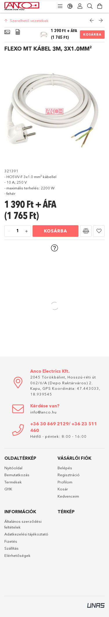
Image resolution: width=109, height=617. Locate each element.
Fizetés (10, 541)
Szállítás (11, 548)
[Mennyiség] (17, 231)
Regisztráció (69, 474)
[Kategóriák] (60, 6)
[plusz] (26, 231)
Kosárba (92, 34)
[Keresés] (90, 6)
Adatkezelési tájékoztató (26, 534)
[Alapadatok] (7, 32)
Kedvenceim (68, 496)
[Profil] (80, 6)
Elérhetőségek (17, 555)
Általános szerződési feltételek (23, 524)
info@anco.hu (43, 412)
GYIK (8, 489)
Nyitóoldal (13, 467)
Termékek (13, 482)
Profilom (65, 482)
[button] (86, 231)
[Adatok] (18, 32)
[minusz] (9, 231)
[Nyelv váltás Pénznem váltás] (70, 6)
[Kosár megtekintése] (100, 6)
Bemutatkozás (16, 474)
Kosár (63, 489)
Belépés (65, 467)
